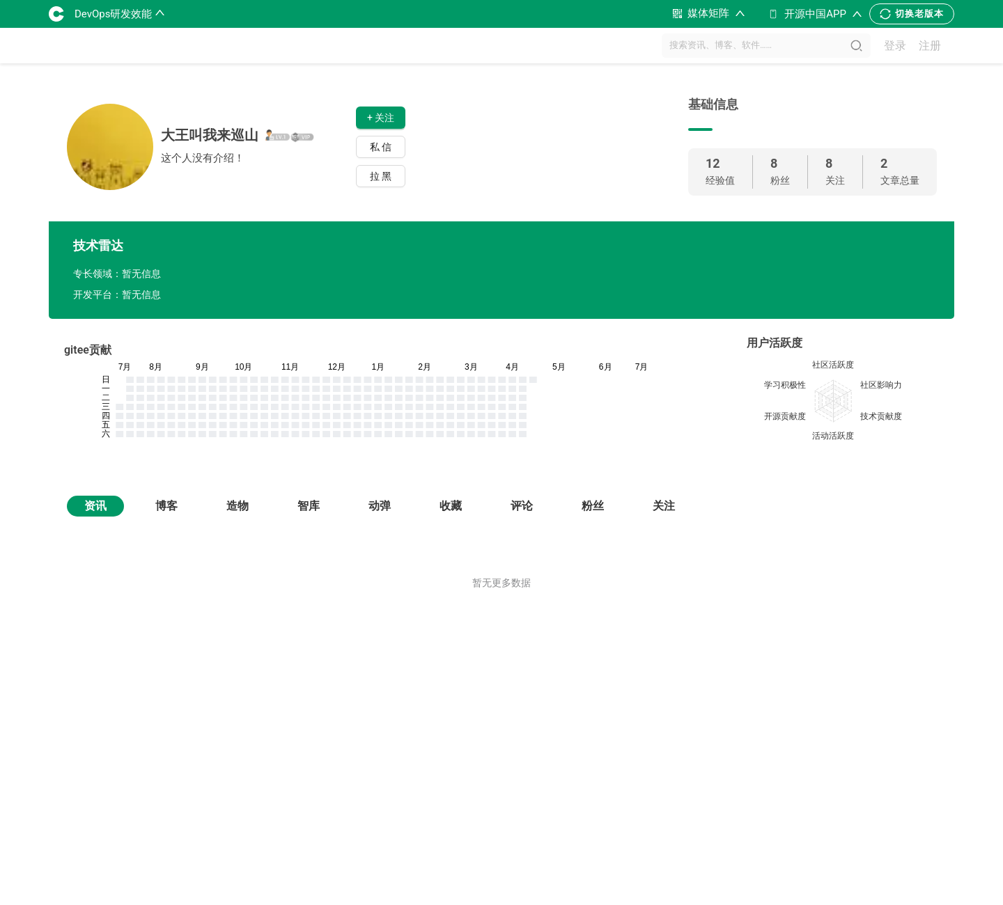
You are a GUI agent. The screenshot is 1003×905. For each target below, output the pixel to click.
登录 (895, 45)
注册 (930, 45)
